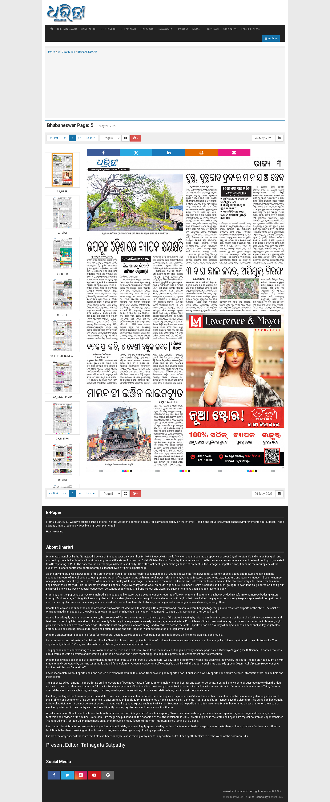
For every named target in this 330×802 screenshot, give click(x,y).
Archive (271, 38)
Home (52, 51)
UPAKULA (182, 28)
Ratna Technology (258, 796)
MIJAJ (197, 28)
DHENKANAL (129, 28)
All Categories (66, 51)
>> (79, 137)
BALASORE (147, 28)
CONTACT (213, 28)
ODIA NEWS (230, 28)
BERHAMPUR (109, 28)
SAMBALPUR (89, 28)
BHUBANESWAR (67, 28)
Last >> (90, 137)
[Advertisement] (165, 85)
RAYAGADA (165, 28)
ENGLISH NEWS (250, 28)
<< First (53, 137)
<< (64, 137)
